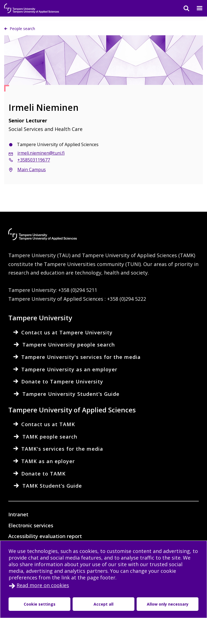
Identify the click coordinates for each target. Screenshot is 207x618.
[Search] (183, 8)
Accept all (79, 604)
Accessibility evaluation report (45, 536)
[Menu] (196, 8)
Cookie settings (31, 604)
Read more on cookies (43, 585)
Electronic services (30, 525)
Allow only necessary (131, 604)
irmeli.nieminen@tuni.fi (41, 153)
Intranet (18, 514)
